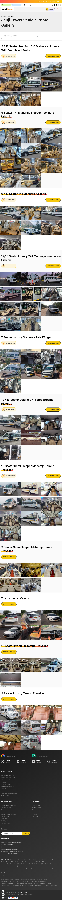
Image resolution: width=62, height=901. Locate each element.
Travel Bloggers (19, 859)
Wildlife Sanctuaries (6, 788)
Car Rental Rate (30, 877)
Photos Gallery (49, 868)
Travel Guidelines (39, 868)
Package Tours (52, 861)
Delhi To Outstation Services (8, 814)
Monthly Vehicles (22, 866)
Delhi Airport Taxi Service (22, 881)
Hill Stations (4, 782)
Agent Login (25, 861)
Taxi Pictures (22, 885)
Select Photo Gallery (10, 35)
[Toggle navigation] (60, 9)
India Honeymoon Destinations (9, 793)
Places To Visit (36, 812)
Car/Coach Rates (41, 861)
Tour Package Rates (6, 807)
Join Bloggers (20, 894)
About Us (34, 814)
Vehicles (3, 863)
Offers (11, 859)
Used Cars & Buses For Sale (43, 877)
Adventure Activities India (7, 779)
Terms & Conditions (10, 894)
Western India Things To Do (8, 777)
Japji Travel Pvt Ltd (25, 892)
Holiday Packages (36, 807)
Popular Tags (4, 866)
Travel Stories (13, 866)
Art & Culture (4, 791)
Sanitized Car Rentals (6, 868)
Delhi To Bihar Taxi (52, 866)
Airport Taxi (33, 861)
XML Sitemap (28, 894)
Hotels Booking (36, 805)
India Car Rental (16, 861)
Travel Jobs (42, 866)
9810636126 (10, 844)
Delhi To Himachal (23, 863)
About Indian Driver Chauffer (37, 881)
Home (3, 16)
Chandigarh (30, 868)
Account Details (42, 859)
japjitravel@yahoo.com (12, 849)
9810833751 (10, 847)
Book (53, 56)
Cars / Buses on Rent (37, 809)
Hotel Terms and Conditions (8, 883)
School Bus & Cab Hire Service (35, 885)
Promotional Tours (33, 866)
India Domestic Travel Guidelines (17, 873)
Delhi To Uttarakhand (47, 863)
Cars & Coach (32, 859)
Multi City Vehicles (5, 820)
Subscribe (26, 833)
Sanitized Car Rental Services (24, 883)
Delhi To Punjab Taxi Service (8, 805)
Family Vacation (5, 795)
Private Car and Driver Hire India (9, 885)
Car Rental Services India (7, 881)
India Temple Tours (6, 784)
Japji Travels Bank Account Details (10, 879)
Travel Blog (4, 818)
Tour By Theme (5, 816)
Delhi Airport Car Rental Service (42, 883)
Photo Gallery (4, 809)
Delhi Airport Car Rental (20, 868)
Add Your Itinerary (5, 823)
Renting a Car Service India (8, 775)
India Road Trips (5, 812)
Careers (50, 859)
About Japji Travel (41, 879)
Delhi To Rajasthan (12, 863)
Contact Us (35, 816)
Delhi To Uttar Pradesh (35, 863)
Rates (25, 859)
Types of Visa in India (50, 885)
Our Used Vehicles (6, 861)
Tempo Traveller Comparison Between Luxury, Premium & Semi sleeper (19, 875)
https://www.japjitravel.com (14, 842)
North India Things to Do (7, 786)
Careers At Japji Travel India (28, 879)
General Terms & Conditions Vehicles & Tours (12, 877)
